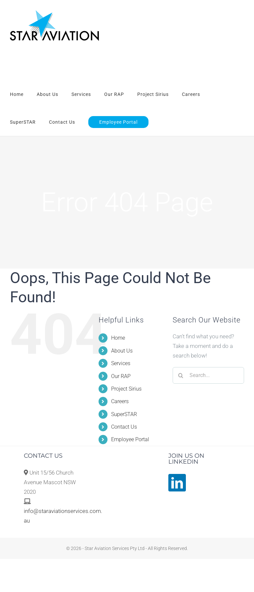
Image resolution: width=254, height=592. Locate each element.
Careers (120, 401)
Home (118, 338)
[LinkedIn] (177, 482)
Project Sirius (126, 389)
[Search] (181, 375)
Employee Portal (130, 439)
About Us (122, 351)
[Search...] (208, 375)
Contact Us (124, 427)
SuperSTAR (124, 414)
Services (120, 363)
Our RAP (121, 376)
